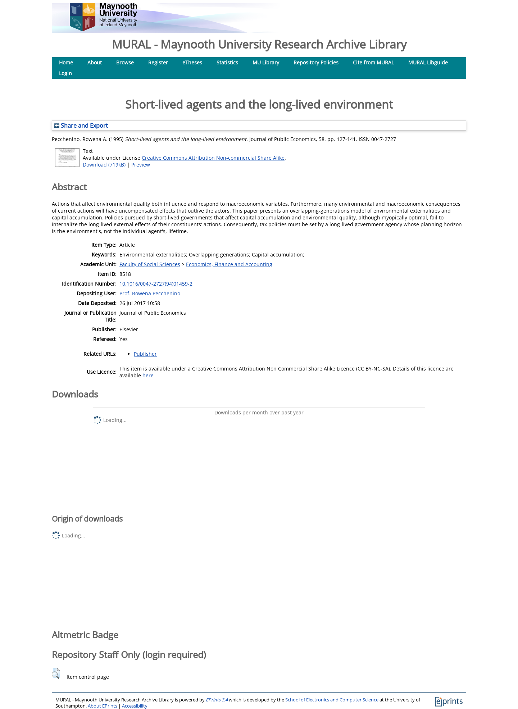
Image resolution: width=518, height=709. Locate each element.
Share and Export (81, 125)
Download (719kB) (104, 164)
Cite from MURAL (373, 62)
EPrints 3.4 (217, 700)
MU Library (266, 62)
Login (65, 73)
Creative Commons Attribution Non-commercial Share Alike (213, 157)
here (148, 375)
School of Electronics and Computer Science (331, 700)
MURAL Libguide (428, 62)
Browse (125, 62)
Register (158, 62)
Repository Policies (316, 62)
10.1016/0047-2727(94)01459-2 (155, 283)
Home (66, 62)
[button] (56, 673)
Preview (140, 164)
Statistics (227, 62)
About (94, 62)
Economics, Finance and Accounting (229, 264)
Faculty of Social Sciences (149, 264)
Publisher (145, 353)
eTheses (192, 62)
